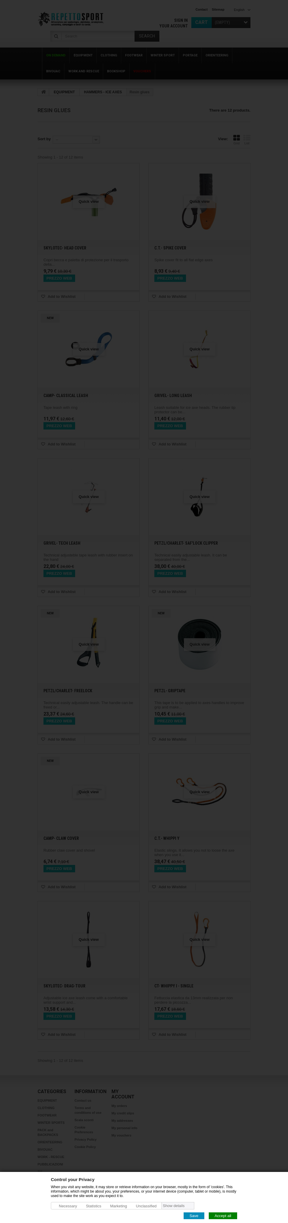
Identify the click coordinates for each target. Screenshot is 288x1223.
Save (194, 1215)
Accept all (223, 1215)
